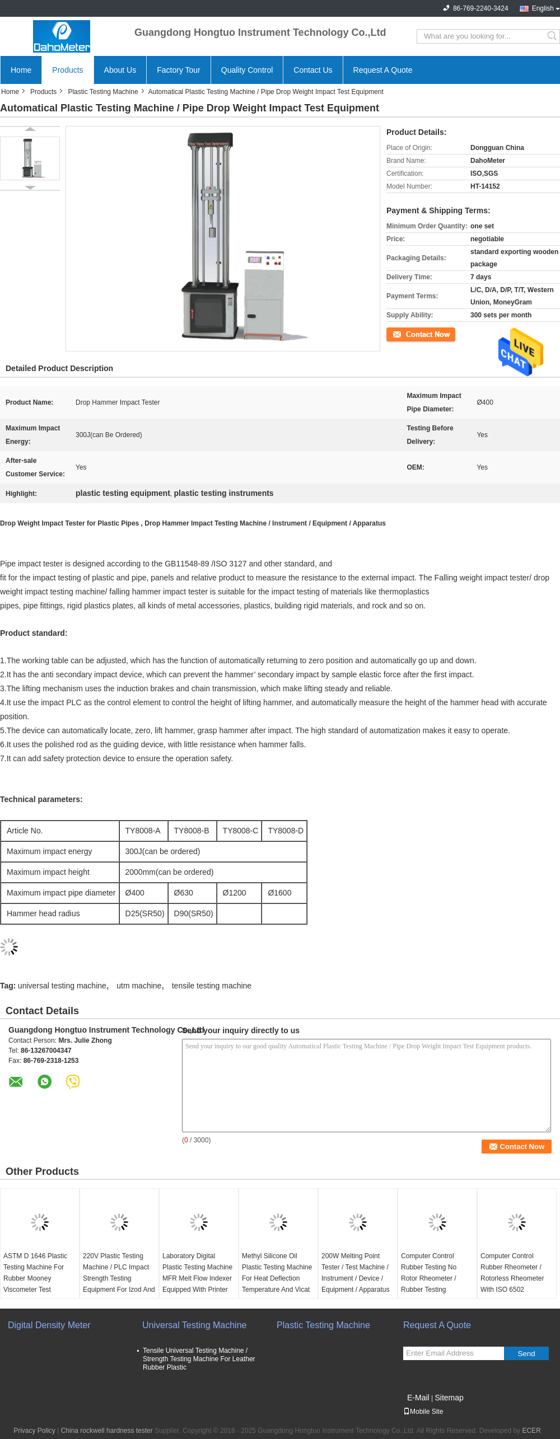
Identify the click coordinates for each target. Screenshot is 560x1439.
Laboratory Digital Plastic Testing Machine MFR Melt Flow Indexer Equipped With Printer (197, 1272)
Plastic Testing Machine (103, 92)
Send (526, 1353)
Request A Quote (383, 69)
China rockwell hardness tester (107, 1431)
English (543, 8)
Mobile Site (423, 1411)
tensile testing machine (211, 985)
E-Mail (418, 1397)
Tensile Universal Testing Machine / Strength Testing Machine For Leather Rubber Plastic (199, 1359)
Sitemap (449, 1397)
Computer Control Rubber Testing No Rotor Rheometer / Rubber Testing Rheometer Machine (431, 1278)
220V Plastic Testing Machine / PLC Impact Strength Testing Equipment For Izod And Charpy (119, 1278)
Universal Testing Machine (194, 1325)
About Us (120, 69)
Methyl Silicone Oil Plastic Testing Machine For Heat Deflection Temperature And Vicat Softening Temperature (277, 1278)
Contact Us (312, 69)
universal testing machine (62, 985)
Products (67, 69)
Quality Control (247, 69)
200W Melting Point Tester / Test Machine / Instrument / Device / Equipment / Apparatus (355, 1272)
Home (21, 69)
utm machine (138, 985)
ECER (531, 1431)
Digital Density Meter (49, 1325)
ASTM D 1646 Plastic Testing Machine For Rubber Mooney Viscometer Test (35, 1272)
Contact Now (405, 334)
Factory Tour (178, 69)
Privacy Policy (34, 1431)
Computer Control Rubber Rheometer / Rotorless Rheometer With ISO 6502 (512, 1272)
